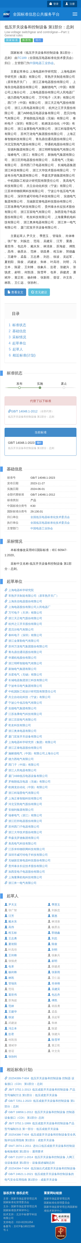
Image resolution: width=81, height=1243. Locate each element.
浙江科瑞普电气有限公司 (22, 792)
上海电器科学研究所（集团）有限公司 (30, 742)
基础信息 (19, 331)
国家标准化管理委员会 (57, 1202)
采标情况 (19, 337)
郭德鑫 (54, 932)
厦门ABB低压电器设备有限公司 (26, 776)
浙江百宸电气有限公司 (21, 719)
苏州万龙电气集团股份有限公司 (26, 646)
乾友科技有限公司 (18, 725)
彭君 (9, 1034)
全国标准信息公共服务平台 (31, 14)
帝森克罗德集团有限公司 (22, 837)
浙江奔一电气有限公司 (21, 883)
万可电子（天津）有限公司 (23, 612)
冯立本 (11, 1028)
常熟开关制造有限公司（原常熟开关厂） (32, 595)
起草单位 (19, 343)
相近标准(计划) (24, 355)
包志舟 (54, 994)
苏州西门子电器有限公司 (22, 826)
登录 (54, 3)
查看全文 (15, 292)
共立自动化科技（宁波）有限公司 (28, 697)
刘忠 (52, 938)
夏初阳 (11, 944)
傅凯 (52, 1000)
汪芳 (9, 915)
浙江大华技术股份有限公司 (23, 832)
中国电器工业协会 (42, 63)
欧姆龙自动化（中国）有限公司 (26, 787)
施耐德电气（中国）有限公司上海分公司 (32, 753)
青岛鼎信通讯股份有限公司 (23, 652)
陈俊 (52, 944)
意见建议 (39, 292)
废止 (64, 383)
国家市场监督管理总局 (57, 1198)
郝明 (52, 961)
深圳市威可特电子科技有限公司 (26, 854)
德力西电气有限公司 (19, 759)
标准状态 (19, 325)
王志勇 (11, 938)
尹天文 (11, 904)
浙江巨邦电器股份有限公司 (23, 821)
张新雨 (54, 972)
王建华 (11, 1011)
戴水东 (11, 921)
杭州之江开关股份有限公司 (23, 624)
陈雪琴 (54, 1039)
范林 (9, 1006)
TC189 (22, 58)
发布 (19, 383)
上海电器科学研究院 (19, 590)
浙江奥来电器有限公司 (21, 731)
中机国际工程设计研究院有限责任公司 (30, 691)
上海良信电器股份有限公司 (23, 601)
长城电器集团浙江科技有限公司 (26, 680)
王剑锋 (11, 955)
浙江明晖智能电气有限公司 (23, 663)
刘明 (52, 949)
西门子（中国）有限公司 (22, 764)
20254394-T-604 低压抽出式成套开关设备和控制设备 (40, 1168)
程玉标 (11, 932)
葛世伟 (11, 994)
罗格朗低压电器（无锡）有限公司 (28, 781)
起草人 (18, 349)
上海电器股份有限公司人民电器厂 (28, 607)
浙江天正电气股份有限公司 (23, 618)
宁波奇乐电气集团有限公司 (23, 685)
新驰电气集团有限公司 (21, 669)
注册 (70, 3)
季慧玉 (54, 904)
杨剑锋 (11, 972)
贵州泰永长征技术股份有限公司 (26, 866)
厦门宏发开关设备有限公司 (23, 736)
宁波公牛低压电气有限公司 (23, 702)
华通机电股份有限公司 (21, 657)
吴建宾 (54, 989)
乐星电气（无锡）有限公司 (23, 674)
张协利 (11, 1056)
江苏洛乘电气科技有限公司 (23, 714)
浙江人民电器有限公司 (21, 770)
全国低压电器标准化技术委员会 (50, 517)
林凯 (9, 977)
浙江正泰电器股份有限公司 (23, 747)
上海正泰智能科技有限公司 (23, 798)
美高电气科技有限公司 (21, 843)
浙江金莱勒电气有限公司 (22, 640)
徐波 (9, 1017)
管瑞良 (11, 983)
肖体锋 (54, 983)
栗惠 (52, 915)
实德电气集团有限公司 (21, 708)
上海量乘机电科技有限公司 (23, 877)
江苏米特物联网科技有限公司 (25, 849)
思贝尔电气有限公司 (19, 629)
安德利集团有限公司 (19, 809)
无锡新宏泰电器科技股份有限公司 (28, 860)
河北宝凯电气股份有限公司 (23, 804)
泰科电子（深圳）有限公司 (23, 635)
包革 (9, 966)
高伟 (9, 927)
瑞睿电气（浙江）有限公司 (23, 815)
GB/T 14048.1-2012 (23, 411)
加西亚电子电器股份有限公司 (25, 871)
